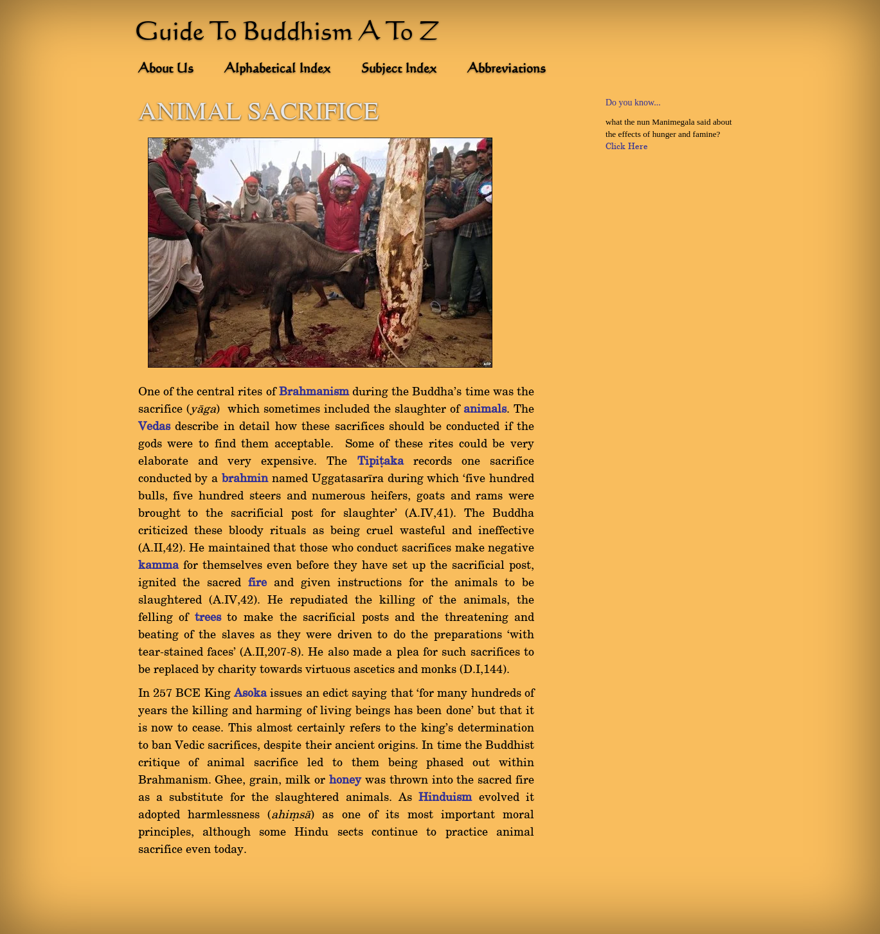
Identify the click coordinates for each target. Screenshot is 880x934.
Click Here (627, 146)
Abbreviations (506, 69)
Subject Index (398, 69)
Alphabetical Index (277, 69)
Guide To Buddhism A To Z (287, 33)
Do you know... (633, 102)
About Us (165, 69)
